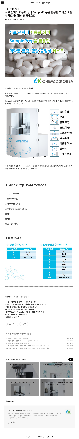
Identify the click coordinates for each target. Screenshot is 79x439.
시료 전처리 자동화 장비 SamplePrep (16, 343)
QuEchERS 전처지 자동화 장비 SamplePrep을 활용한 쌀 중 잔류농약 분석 (27, 348)
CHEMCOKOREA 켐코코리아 (20, 410)
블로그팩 (50, 437)
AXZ (39, 437)
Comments (10, 401)
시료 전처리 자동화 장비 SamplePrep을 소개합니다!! (21, 341)
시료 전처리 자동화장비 (12, 9)
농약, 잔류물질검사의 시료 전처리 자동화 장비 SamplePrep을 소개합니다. (26, 346)
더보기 (70, 359)
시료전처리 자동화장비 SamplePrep (16, 338)
